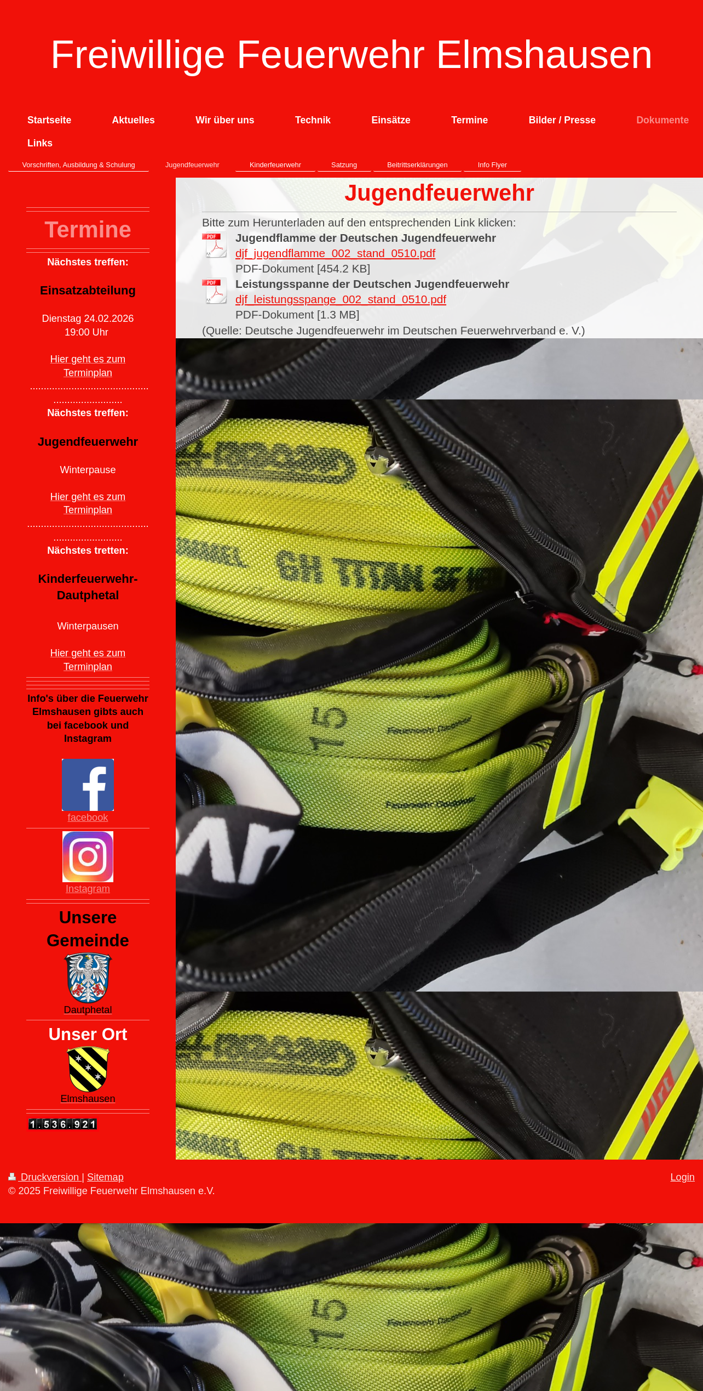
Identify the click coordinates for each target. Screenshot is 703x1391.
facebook (88, 817)
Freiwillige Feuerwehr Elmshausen (351, 54)
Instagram (88, 888)
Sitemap (105, 1177)
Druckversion (45, 1177)
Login (682, 1177)
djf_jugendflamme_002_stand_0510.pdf (335, 253)
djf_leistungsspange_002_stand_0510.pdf (340, 299)
